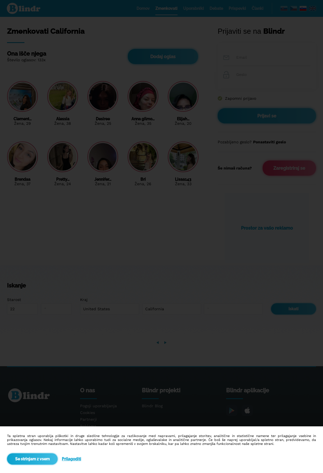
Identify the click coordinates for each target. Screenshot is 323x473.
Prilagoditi (71, 459)
